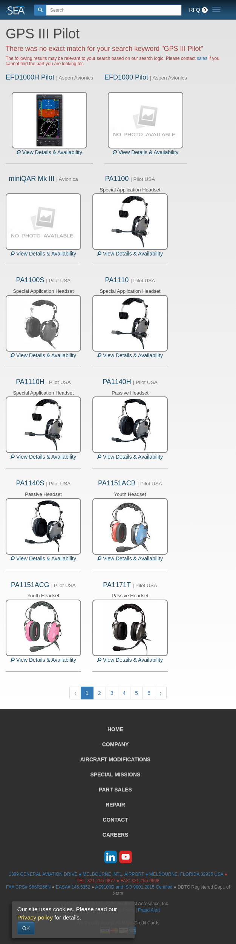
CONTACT (115, 820)
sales (202, 58)
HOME (115, 729)
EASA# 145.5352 (73, 887)
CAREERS (115, 835)
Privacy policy (35, 917)
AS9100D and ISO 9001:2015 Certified (133, 887)
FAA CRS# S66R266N (28, 887)
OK (26, 928)
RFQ (198, 10)
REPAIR (115, 805)
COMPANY (115, 744)
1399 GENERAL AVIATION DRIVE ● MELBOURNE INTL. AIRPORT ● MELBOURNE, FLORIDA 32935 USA (116, 874)
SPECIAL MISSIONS (115, 774)
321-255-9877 (101, 880)
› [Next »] (161, 693)
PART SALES (115, 789)
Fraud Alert (149, 910)
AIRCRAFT (115, 759)
